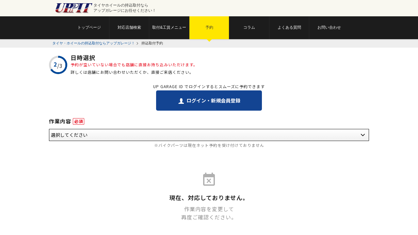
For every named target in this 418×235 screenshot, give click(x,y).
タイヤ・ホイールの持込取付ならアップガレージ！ (93, 43)
